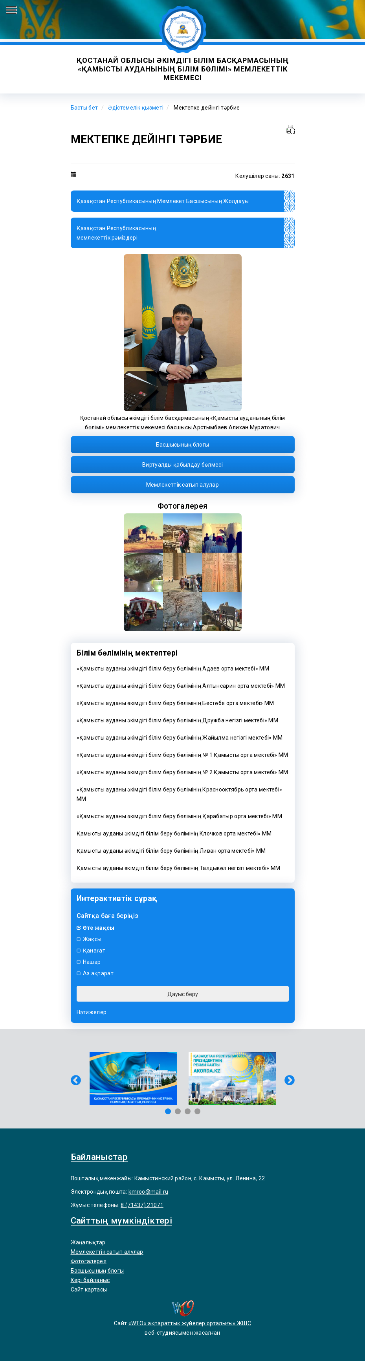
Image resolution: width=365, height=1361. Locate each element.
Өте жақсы (99, 928)
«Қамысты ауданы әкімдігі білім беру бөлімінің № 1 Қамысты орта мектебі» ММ (182, 755)
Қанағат (94, 950)
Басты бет (84, 107)
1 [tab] (168, 1111)
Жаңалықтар (88, 1242)
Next (288, 1079)
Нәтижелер (92, 1012)
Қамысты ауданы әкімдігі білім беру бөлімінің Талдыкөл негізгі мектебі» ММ (179, 868)
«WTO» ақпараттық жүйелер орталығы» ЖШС (189, 1323)
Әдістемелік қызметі (135, 107)
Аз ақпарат (98, 973)
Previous (74, 1079)
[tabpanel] (133, 1078)
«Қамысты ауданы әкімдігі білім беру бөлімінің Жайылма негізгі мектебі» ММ (180, 738)
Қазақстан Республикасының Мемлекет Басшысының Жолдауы (163, 201)
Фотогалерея (88, 1261)
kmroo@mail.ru (148, 1192)
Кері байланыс (90, 1280)
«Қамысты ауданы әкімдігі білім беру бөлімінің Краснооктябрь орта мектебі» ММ (179, 794)
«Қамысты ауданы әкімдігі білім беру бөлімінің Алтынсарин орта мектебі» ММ (181, 686)
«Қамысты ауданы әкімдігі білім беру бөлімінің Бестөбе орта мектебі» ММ (175, 703)
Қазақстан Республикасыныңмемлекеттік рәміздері (116, 233)
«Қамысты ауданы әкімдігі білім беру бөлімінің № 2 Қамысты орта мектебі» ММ (182, 772)
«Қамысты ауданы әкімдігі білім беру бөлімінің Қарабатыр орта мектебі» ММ (179, 816)
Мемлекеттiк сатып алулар (182, 485)
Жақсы (92, 939)
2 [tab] (178, 1111)
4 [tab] (197, 1111)
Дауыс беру (182, 994)
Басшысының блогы (182, 444)
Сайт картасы (89, 1289)
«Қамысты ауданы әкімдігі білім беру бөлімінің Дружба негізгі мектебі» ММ (178, 720)
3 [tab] (188, 1111)
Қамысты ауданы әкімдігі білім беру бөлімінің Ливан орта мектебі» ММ (171, 851)
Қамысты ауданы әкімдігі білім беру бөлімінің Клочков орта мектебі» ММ (174, 833)
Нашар (92, 962)
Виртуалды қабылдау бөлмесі (182, 465)
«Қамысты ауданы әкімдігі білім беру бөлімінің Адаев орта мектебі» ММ (173, 668)
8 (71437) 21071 (142, 1205)
